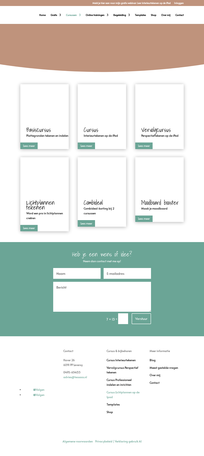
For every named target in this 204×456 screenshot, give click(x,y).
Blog (153, 360)
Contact (179, 15)
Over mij (165, 15)
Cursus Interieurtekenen (121, 360)
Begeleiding (119, 15)
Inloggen (179, 3)
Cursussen (71, 15)
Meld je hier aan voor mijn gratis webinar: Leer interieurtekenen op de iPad (131, 3)
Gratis (54, 15)
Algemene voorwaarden (78, 441)
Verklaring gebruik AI (128, 441)
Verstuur (141, 318)
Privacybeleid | (105, 441)
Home (42, 15)
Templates (140, 15)
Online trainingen (95, 15)
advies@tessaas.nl (75, 377)
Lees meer (29, 146)
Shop (153, 15)
